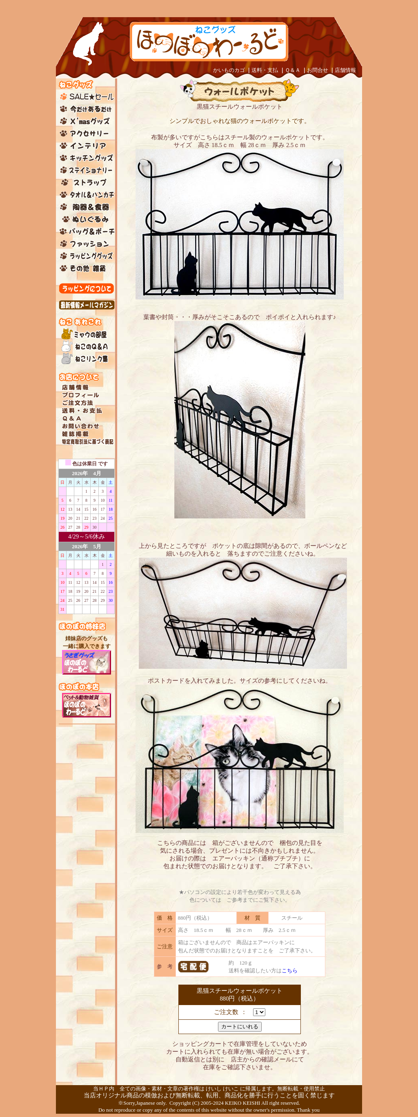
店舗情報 (345, 70)
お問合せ (317, 70)
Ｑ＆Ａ (292, 70)
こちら (290, 970)
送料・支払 (264, 70)
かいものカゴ (229, 70)
